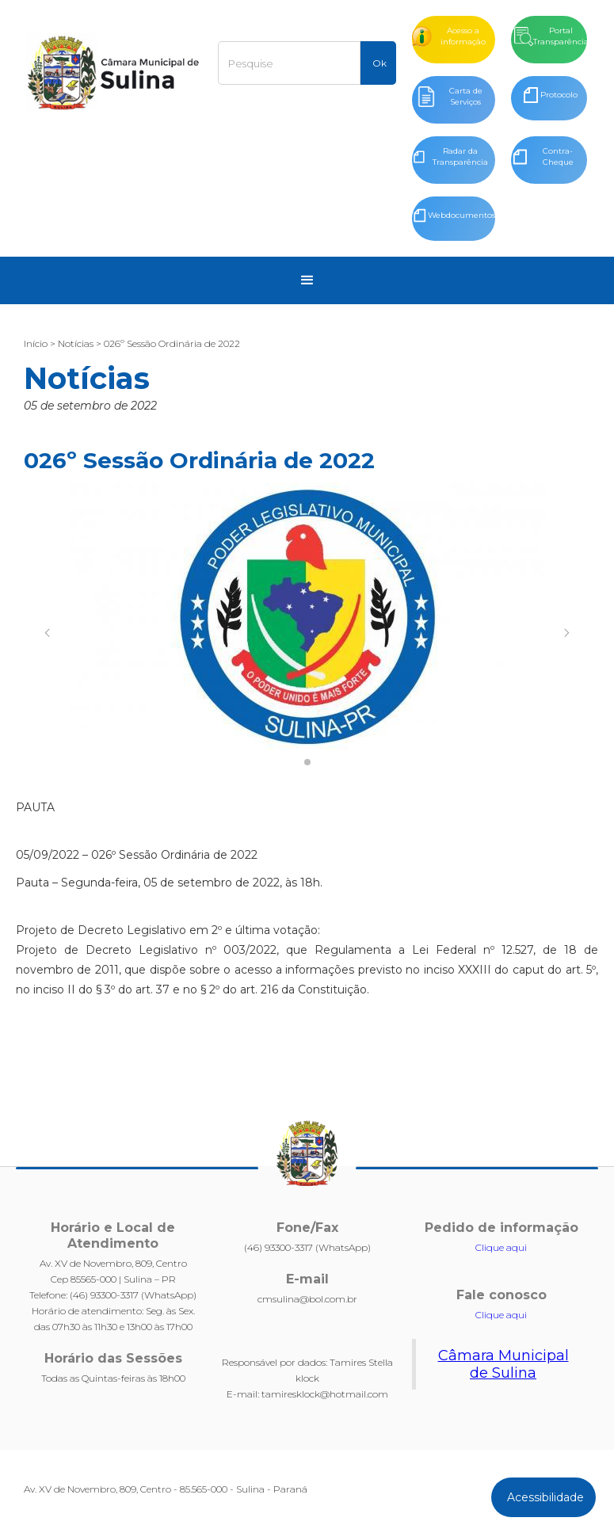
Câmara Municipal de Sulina (503, 1364)
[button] (307, 280)
